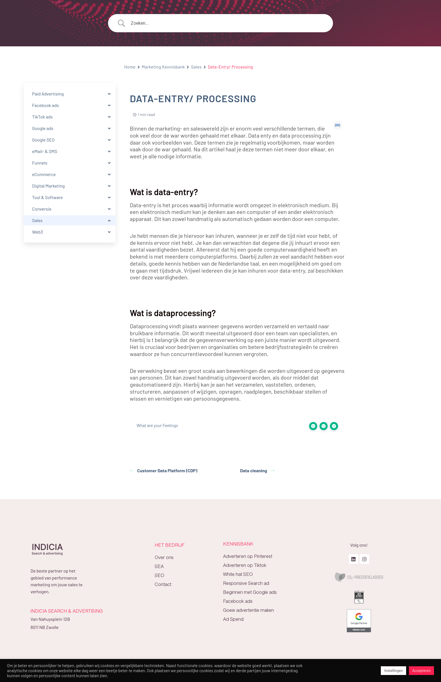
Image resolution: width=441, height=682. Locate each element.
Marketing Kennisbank (163, 66)
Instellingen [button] (393, 670)
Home (130, 66)
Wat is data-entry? (383, 99)
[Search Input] (227, 23)
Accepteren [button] (421, 670)
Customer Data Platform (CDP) (163, 470)
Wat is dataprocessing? (388, 108)
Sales (196, 66)
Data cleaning (257, 470)
